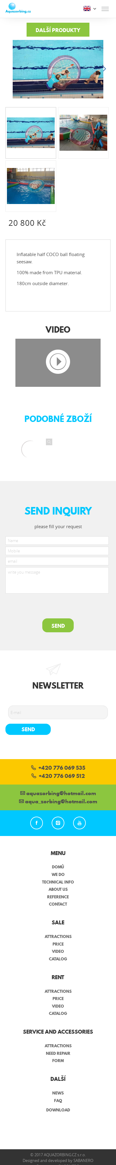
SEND (58, 626)
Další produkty (58, 30)
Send (28, 729)
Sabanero (83, 1160)
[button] (104, 69)
